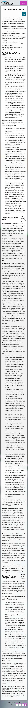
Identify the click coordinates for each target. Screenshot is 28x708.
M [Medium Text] (20, 705)
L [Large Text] (22, 705)
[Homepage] (7, 3)
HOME (9, 703)
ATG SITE (14, 703)
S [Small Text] (17, 705)
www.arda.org (15, 690)
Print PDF (24, 13)
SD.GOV (18, 703)
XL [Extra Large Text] (25, 705)
